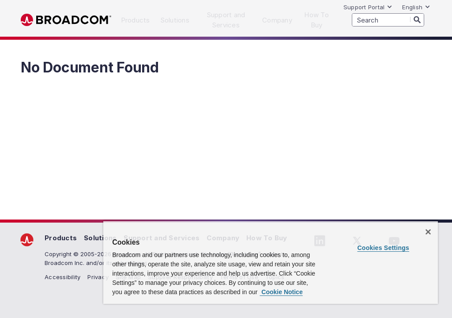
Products (61, 238)
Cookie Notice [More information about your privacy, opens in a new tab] (281, 291)
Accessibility (62, 276)
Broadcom (66, 20)
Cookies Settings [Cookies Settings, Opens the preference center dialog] (383, 247)
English (416, 7)
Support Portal (368, 7)
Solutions (100, 238)
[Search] (417, 19)
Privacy (98, 276)
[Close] (428, 232)
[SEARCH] (388, 20)
